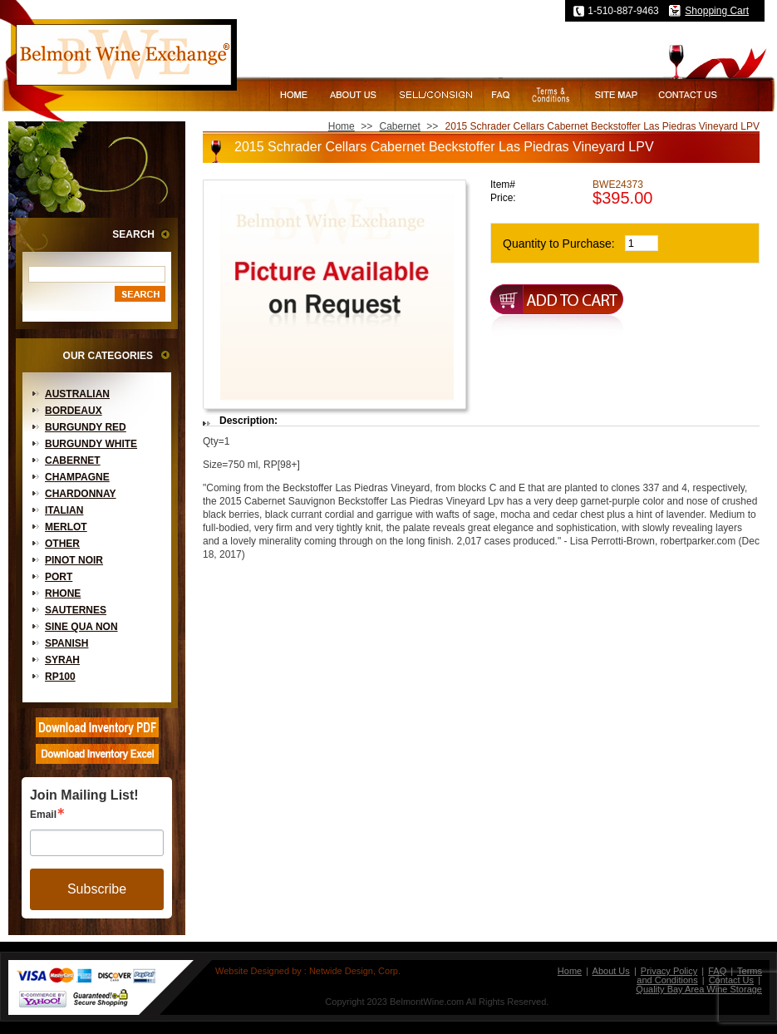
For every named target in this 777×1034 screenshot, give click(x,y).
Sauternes (75, 610)
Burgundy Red (85, 427)
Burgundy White (91, 444)
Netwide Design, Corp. (355, 971)
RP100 (60, 676)
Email (43, 815)
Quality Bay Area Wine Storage (699, 989)
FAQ (717, 971)
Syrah (62, 660)
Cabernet (73, 460)
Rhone (63, 593)
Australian (77, 394)
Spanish (66, 643)
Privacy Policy (669, 971)
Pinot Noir (74, 560)
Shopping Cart (717, 11)
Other (62, 543)
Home (341, 126)
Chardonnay (80, 494)
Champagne (77, 477)
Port (58, 577)
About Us (611, 971)
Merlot (66, 527)
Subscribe (96, 889)
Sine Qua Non (81, 627)
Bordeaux (73, 410)
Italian (64, 510)
